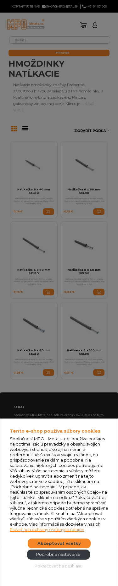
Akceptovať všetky (59, 543)
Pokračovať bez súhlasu (58, 565)
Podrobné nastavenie (58, 554)
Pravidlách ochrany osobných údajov (47, 529)
